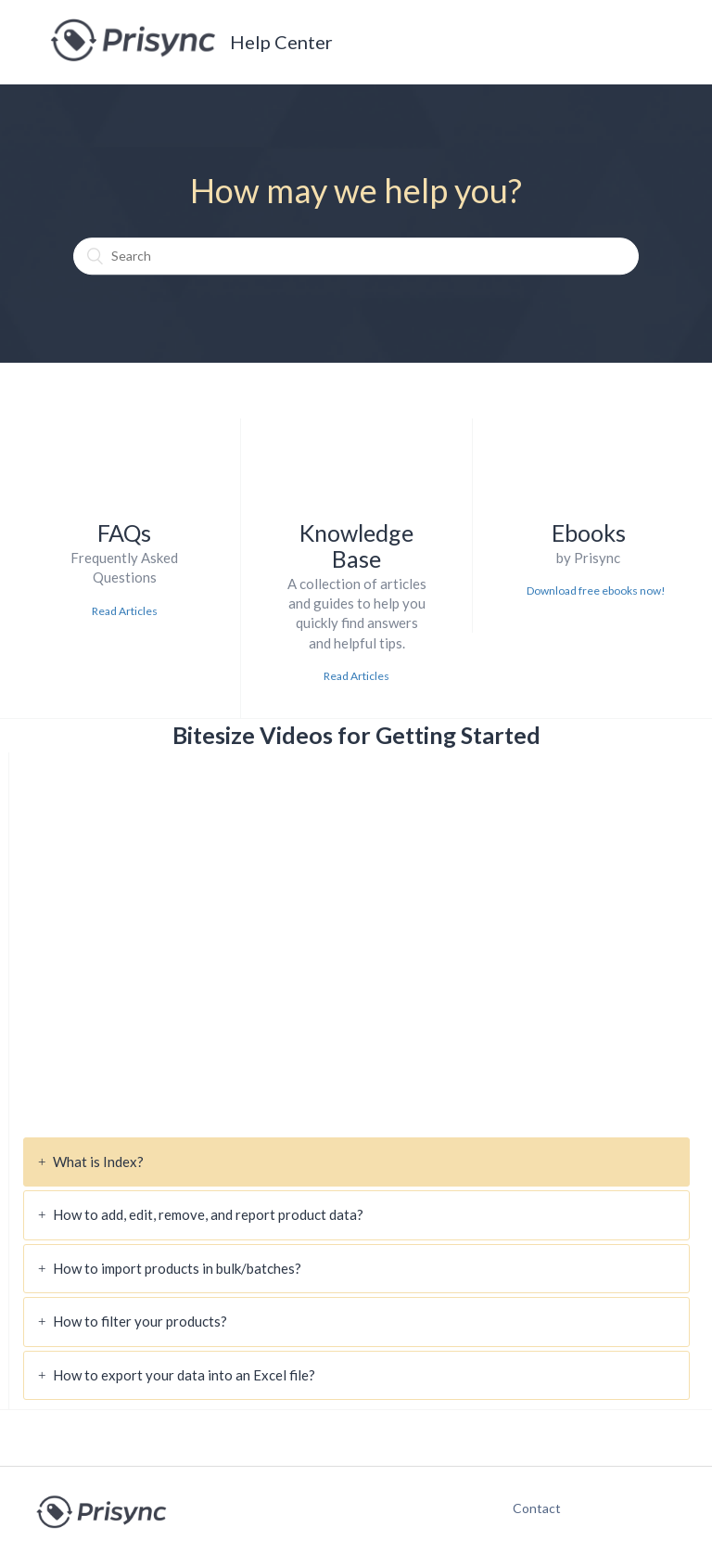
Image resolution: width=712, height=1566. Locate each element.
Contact (527, 1508)
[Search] (356, 256)
